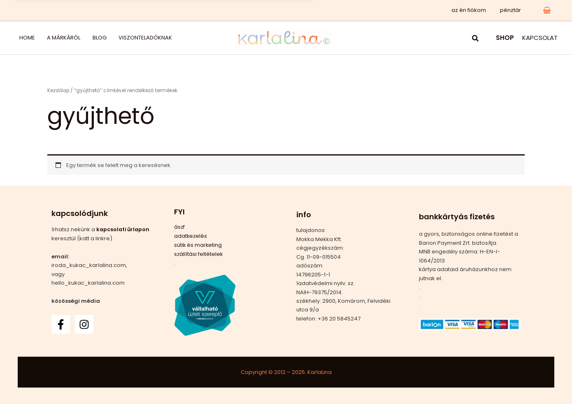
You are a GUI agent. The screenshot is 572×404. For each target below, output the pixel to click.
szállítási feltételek (198, 253)
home (22, 38)
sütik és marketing (198, 244)
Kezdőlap (59, 90)
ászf (179, 227)
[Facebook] (60, 323)
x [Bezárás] (304, 10)
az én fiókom (473, 10)
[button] (475, 39)
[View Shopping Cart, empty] (547, 10)
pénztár (512, 10)
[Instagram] (84, 323)
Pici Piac (169, 10)
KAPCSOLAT (540, 37)
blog (83, 38)
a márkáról (53, 38)
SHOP (505, 37)
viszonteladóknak (122, 38)
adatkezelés (191, 235)
